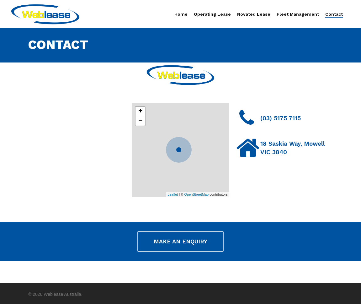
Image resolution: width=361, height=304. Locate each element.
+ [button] (140, 111)
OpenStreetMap (196, 194)
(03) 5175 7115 (280, 118)
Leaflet (172, 194)
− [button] (140, 121)
